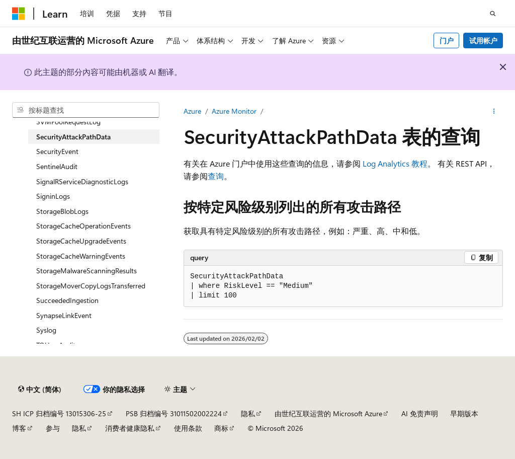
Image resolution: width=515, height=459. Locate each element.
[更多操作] (494, 111)
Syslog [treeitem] (46, 330)
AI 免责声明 (419, 413)
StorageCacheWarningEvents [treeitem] (80, 256)
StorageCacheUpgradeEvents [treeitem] (81, 241)
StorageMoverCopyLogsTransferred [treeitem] (90, 285)
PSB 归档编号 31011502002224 (174, 413)
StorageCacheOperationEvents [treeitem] (83, 226)
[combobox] (85, 110)
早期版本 (464, 413)
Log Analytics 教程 (395, 163)
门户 (447, 40)
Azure (192, 111)
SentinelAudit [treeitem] (56, 166)
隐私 (248, 413)
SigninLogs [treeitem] (53, 196)
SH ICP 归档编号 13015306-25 (59, 413)
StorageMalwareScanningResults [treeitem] (86, 270)
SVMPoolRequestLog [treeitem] (68, 121)
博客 (19, 428)
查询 (216, 176)
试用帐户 (483, 40)
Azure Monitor (234, 111)
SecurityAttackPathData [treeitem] (73, 136)
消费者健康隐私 (129, 428)
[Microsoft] (18, 13)
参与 (53, 428)
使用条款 (188, 428)
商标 (221, 428)
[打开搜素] (493, 14)
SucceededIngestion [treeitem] (67, 300)
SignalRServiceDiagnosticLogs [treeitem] (82, 181)
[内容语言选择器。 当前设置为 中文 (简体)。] (39, 389)
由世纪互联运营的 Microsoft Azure (328, 413)
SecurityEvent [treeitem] (57, 151)
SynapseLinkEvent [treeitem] (64, 315)
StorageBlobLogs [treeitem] (62, 211)
